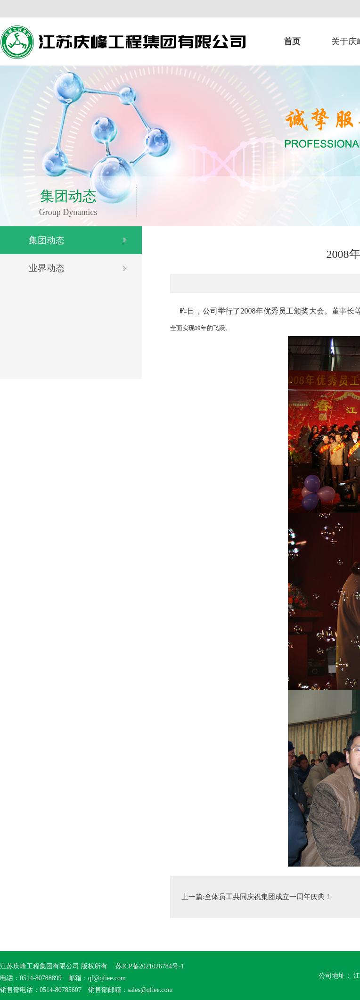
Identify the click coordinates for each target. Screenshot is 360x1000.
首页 (292, 41)
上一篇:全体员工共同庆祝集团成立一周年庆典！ (256, 897)
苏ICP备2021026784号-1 (149, 966)
